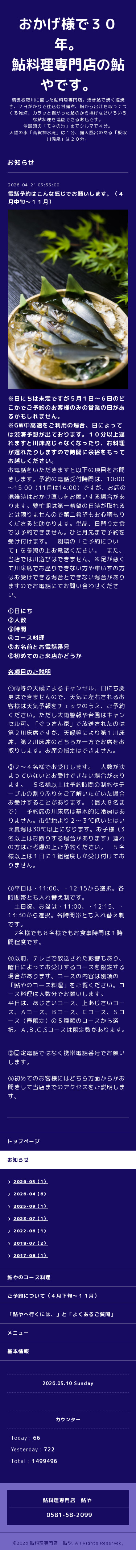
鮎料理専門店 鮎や (51, 1543)
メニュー (18, 1332)
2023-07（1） (30, 1218)
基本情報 (18, 1351)
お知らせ (18, 1159)
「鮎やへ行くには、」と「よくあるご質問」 (61, 1314)
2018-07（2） (30, 1243)
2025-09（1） (30, 1206)
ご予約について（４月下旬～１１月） (53, 1295)
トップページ (23, 1141)
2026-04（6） (30, 1194)
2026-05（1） (30, 1181)
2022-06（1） (30, 1231)
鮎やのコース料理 (29, 1277)
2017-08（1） (30, 1255)
